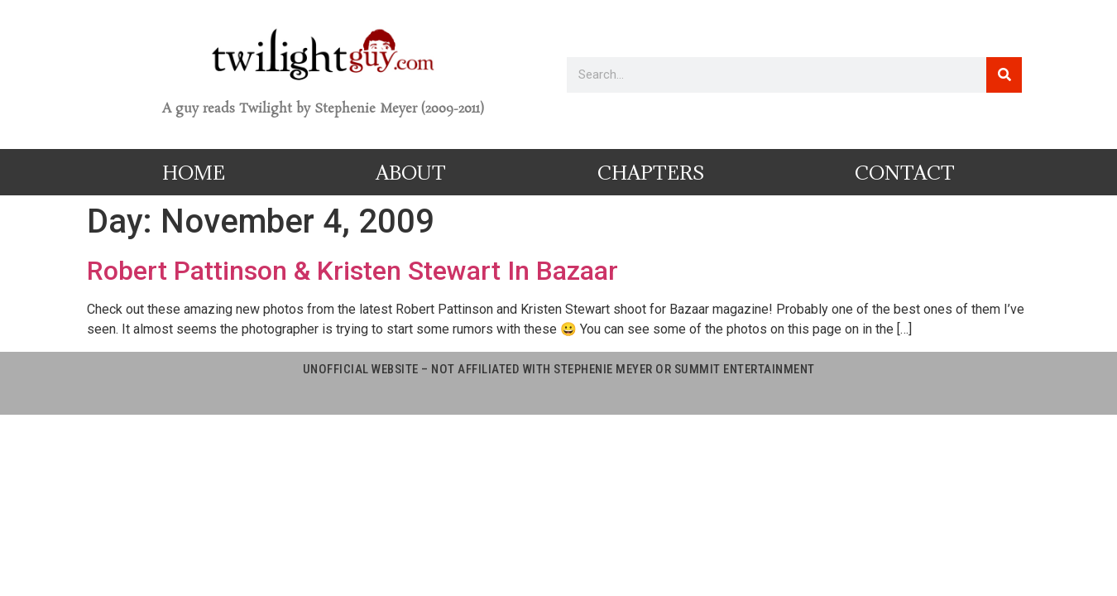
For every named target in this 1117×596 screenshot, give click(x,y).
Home (193, 172)
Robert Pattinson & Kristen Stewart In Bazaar (352, 270)
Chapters (650, 172)
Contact (905, 172)
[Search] (1004, 75)
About (411, 172)
